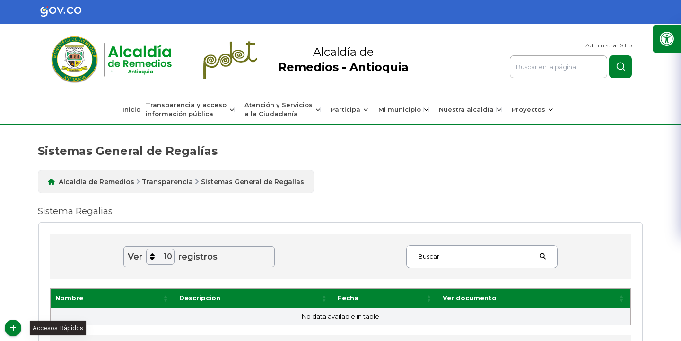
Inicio (135, 109)
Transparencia (167, 182)
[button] (166, 298)
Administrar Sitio (608, 45)
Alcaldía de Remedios (96, 182)
